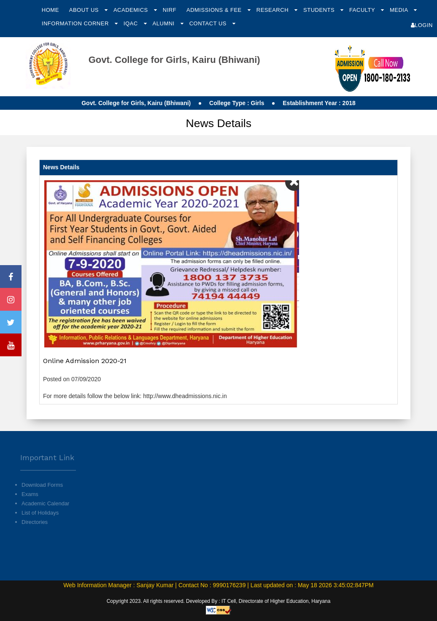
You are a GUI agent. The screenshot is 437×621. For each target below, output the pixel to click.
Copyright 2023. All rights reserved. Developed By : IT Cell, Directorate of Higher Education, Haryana (219, 601)
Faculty (363, 10)
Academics (131, 10)
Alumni (164, 23)
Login (422, 25)
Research (273, 10)
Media (400, 10)
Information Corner (76, 23)
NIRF (169, 10)
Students (319, 10)
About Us (84, 10)
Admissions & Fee (214, 10)
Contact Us (208, 23)
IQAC (132, 23)
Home (50, 10)
